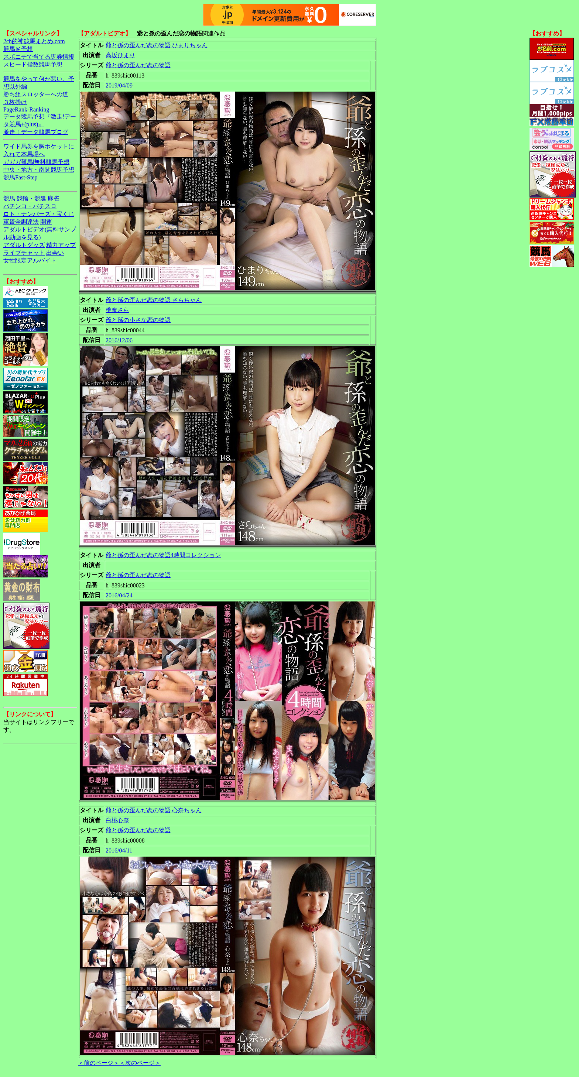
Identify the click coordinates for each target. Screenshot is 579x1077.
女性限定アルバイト (29, 260)
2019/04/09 (119, 85)
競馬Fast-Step (20, 177)
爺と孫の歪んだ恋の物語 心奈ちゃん (154, 810)
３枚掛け (15, 102)
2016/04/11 (119, 850)
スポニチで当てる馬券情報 (38, 57)
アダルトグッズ (24, 245)
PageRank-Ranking (26, 109)
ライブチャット (24, 253)
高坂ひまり (120, 55)
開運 (46, 222)
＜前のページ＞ (98, 1063)
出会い (55, 253)
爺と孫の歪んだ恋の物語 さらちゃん (154, 300)
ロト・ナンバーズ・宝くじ (38, 214)
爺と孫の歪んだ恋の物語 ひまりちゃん (157, 45)
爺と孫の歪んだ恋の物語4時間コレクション (163, 555)
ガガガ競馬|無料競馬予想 (36, 162)
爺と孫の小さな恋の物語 (138, 320)
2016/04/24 (119, 595)
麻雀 (53, 198)
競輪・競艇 (31, 198)
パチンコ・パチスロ (29, 206)
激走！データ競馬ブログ (35, 132)
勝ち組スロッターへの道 (35, 94)
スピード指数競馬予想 (32, 64)
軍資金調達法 (21, 222)
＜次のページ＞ (140, 1063)
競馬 (9, 198)
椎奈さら (117, 310)
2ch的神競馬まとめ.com (34, 41)
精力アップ (61, 245)
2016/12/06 (119, 340)
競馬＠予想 (18, 49)
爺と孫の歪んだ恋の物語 (138, 65)
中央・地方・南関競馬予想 (38, 170)
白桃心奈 (117, 820)
